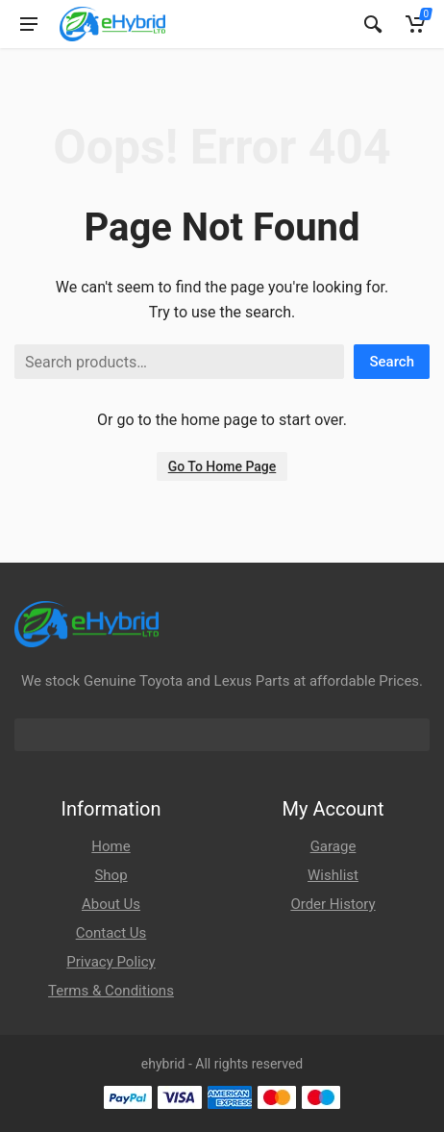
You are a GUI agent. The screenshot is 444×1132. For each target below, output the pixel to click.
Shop (110, 875)
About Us (111, 904)
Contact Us (111, 933)
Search (391, 361)
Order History (332, 904)
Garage (333, 846)
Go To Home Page (222, 466)
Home (110, 846)
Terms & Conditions (111, 990)
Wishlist (333, 875)
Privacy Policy (110, 961)
